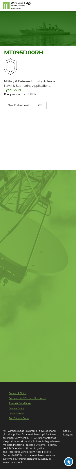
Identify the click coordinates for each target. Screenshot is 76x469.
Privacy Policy (16, 408)
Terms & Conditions (20, 403)
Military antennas (46, 437)
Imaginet (68, 434)
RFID (32, 437)
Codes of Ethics (17, 393)
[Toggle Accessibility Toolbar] (68, 461)
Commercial (21, 437)
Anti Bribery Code (19, 418)
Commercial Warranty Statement (27, 398)
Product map (16, 412)
